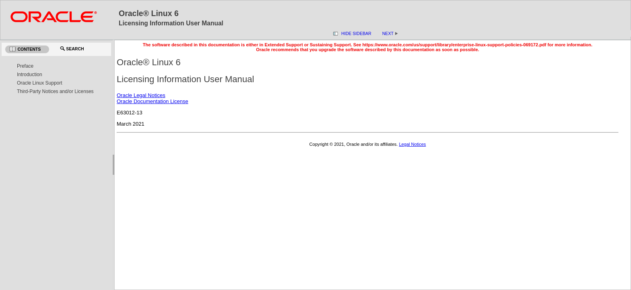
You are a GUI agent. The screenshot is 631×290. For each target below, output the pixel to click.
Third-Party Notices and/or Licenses (55, 91)
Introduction (29, 74)
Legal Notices (412, 144)
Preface (25, 66)
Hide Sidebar (356, 33)
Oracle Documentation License (152, 101)
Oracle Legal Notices (141, 95)
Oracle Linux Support (39, 83)
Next (390, 33)
